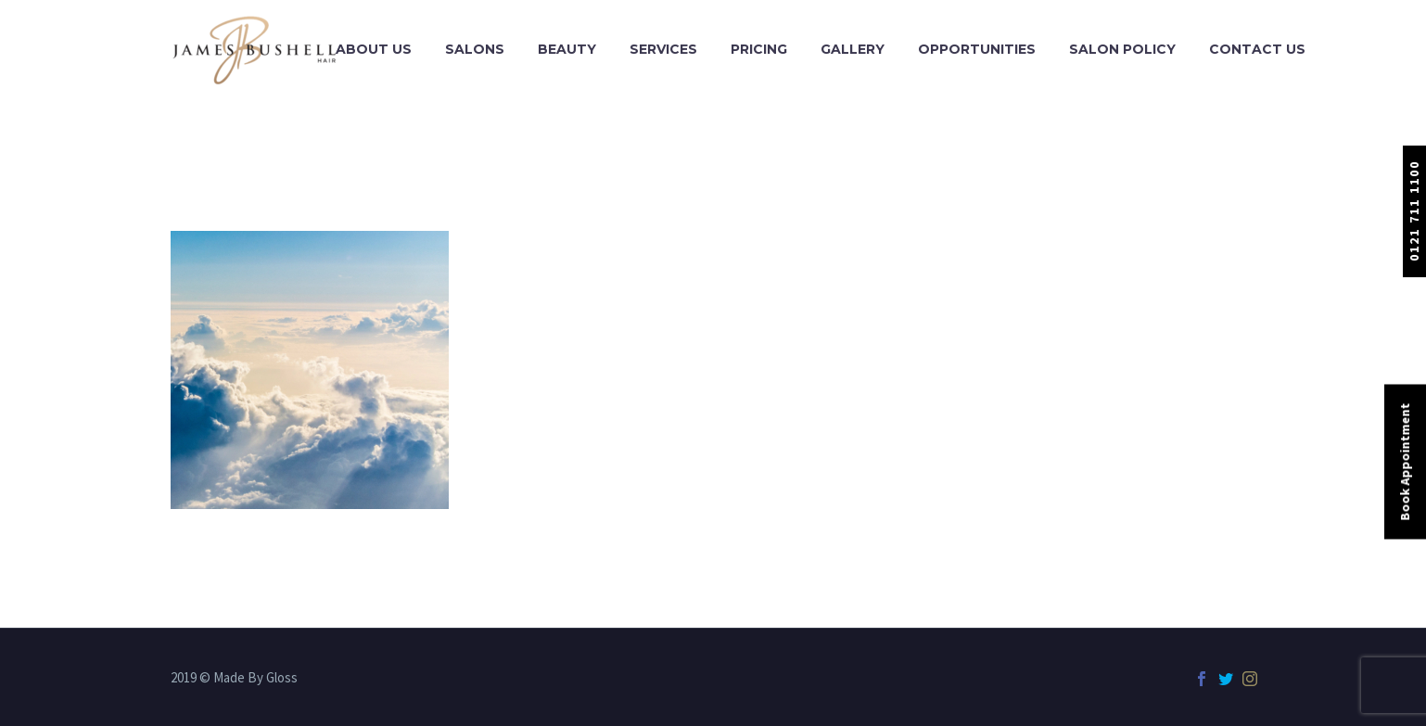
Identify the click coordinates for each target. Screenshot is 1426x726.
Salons (474, 49)
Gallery (853, 49)
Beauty (567, 49)
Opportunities (977, 49)
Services (663, 49)
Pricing (759, 49)
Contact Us (1257, 49)
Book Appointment (1404, 461)
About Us (374, 49)
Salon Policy (1122, 49)
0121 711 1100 (1414, 210)
